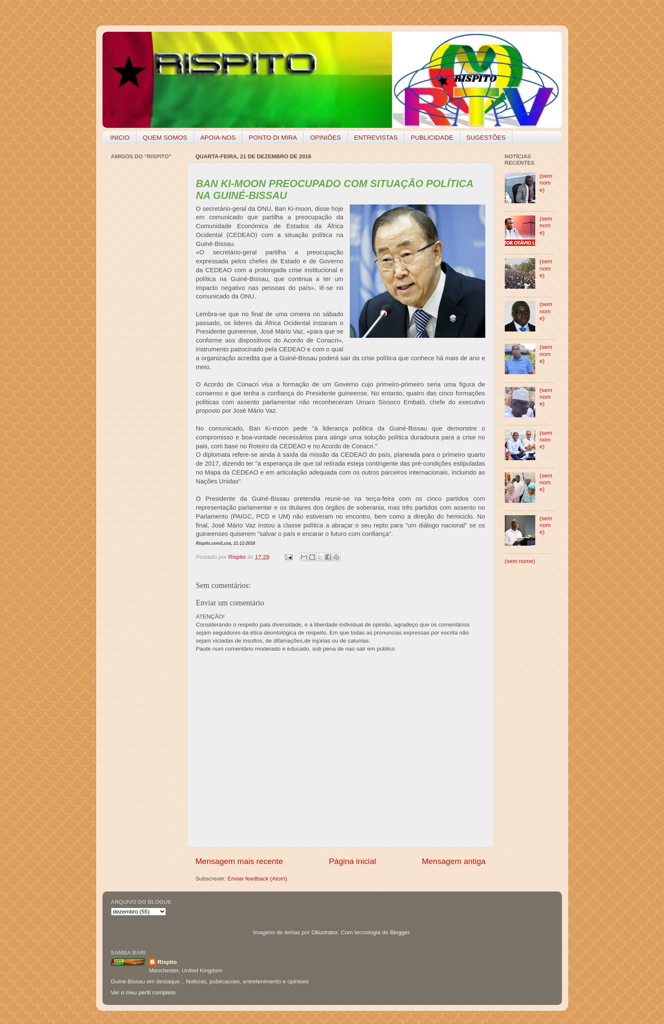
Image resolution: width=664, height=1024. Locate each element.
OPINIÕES (325, 137)
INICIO (120, 137)
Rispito (167, 962)
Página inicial (352, 861)
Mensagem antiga (453, 861)
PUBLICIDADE (432, 137)
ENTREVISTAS (376, 137)
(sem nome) (546, 183)
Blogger (399, 932)
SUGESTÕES (486, 137)
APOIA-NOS (217, 137)
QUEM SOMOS (165, 137)
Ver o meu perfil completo (143, 992)
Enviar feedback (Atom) (257, 878)
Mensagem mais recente (239, 861)
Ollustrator (325, 932)
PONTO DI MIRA (273, 137)
